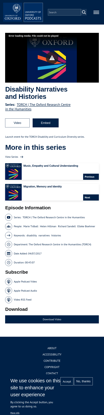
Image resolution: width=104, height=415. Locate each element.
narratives (44, 235)
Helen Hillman (48, 226)
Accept (67, 381)
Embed (45, 123)
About (51, 348)
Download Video (52, 319)
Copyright (52, 367)
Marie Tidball (30, 226)
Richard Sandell (67, 226)
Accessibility (52, 354)
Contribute (52, 361)
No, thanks (83, 381)
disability (31, 235)
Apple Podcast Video (25, 281)
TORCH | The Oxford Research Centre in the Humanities (54, 217)
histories (56, 235)
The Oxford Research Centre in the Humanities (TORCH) (60, 244)
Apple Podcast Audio (25, 290)
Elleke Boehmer (86, 226)
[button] (52, 58)
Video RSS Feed (22, 299)
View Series (11, 156)
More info (15, 412)
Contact (52, 373)
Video (17, 123)
